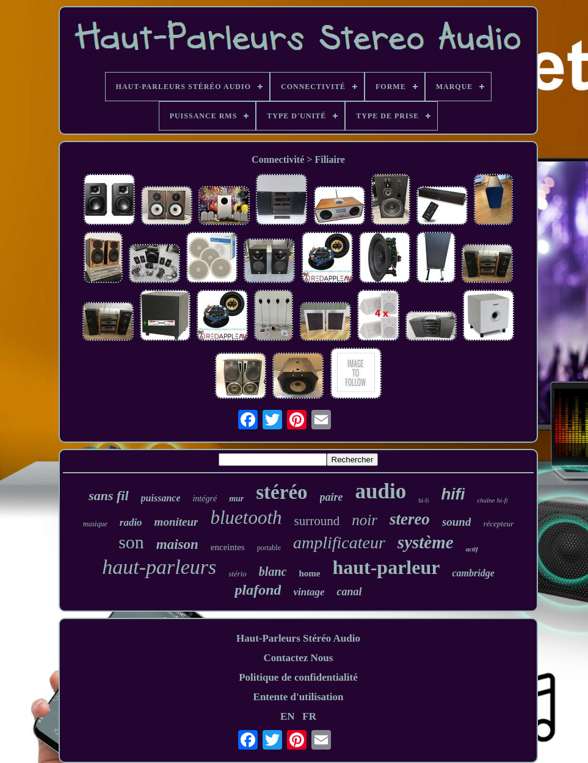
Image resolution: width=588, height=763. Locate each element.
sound (456, 521)
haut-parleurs (159, 567)
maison (177, 544)
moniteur (176, 521)
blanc (273, 571)
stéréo (281, 492)
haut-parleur (386, 567)
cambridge (473, 573)
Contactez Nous (298, 658)
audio (381, 491)
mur (236, 498)
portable (269, 547)
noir (364, 520)
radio (131, 522)
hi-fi (423, 500)
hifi (453, 494)
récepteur (498, 523)
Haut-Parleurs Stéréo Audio (298, 638)
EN (287, 716)
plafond (257, 590)
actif (472, 549)
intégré (204, 498)
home (309, 573)
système (425, 542)
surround (317, 521)
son (131, 542)
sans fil (108, 495)
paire (331, 497)
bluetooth (245, 517)
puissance (161, 498)
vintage (308, 592)
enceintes (228, 547)
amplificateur (339, 542)
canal (348, 592)
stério (237, 573)
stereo (410, 519)
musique (95, 524)
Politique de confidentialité (298, 677)
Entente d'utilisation (298, 697)
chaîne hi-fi (492, 500)
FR (309, 716)
